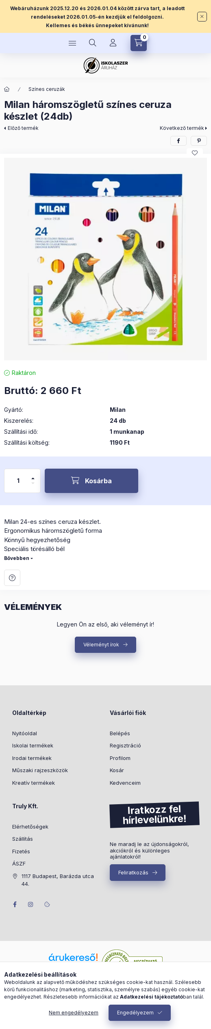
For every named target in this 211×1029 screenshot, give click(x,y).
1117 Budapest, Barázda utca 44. (58, 880)
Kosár (117, 770)
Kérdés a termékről (12, 578)
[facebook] (178, 141)
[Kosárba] (91, 481)
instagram (31, 904)
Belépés (120, 733)
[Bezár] (202, 17)
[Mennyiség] (18, 481)
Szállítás (22, 838)
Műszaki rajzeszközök (40, 770)
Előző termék (23, 128)
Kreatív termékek (33, 782)
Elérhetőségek (30, 826)
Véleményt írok (101, 645)
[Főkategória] (7, 89)
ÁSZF (19, 863)
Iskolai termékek (32, 745)
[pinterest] (199, 141)
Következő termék (182, 128)
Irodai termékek (32, 758)
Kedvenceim (125, 782)
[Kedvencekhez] (195, 153)
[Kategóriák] (72, 43)
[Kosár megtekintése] (139, 43)
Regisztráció (125, 745)
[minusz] (33, 487)
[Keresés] (93, 43)
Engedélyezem (135, 1013)
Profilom (120, 758)
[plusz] (33, 475)
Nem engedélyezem (73, 1013)
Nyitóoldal (24, 733)
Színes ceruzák (46, 89)
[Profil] (113, 43)
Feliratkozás (133, 872)
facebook (15, 904)
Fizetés (21, 851)
